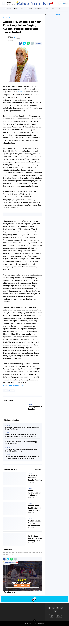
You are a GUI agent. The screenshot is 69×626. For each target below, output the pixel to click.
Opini (53, 9)
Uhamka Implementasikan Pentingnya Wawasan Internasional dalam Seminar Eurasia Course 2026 (21, 435)
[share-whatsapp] (28, 43)
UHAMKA (57, 14)
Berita (16, 9)
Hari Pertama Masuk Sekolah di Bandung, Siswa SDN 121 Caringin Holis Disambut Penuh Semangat (22, 457)
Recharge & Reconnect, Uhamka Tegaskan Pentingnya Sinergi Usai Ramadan (22, 428)
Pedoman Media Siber (56, 617)
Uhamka (11, 391)
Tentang (51, 615)
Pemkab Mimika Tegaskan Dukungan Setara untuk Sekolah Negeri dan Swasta (21, 450)
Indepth (29, 9)
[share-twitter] (24, 43)
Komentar (39, 43)
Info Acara (38, 9)
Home (4, 18)
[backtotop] (34, 621)
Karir (46, 9)
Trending (63, 3)
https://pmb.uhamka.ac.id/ (13, 385)
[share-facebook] (20, 43)
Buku (22, 9)
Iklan (61, 615)
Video (59, 9)
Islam (20, 92)
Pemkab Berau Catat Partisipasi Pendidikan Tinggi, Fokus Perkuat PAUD (21, 443)
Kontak (57, 615)
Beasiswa (8, 9)
